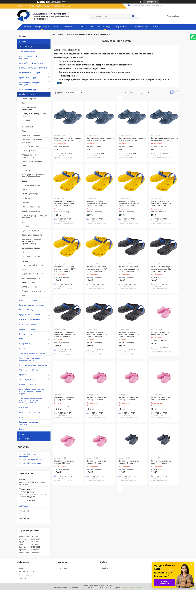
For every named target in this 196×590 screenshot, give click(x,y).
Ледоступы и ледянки (31, 256)
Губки (24, 189)
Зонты (24, 269)
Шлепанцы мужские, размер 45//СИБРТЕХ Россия (132, 139)
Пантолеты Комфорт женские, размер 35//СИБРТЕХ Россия (64, 203)
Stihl (21, 338)
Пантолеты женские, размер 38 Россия (96, 398)
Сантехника (24, 407)
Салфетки (26, 198)
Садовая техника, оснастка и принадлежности (31, 359)
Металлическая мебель (29, 324)
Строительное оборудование (31, 370)
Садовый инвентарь (27, 89)
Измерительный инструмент (31, 72)
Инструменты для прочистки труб (34, 115)
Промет (56, 27)
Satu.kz (109, 585)
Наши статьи (68, 27)
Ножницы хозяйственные (32, 265)
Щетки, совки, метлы (31, 230)
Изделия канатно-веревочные (29, 108)
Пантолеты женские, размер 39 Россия (128, 398)
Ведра (24, 181)
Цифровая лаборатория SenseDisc (29, 423)
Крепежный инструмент (29, 77)
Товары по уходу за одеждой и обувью (34, 216)
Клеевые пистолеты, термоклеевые (30, 156)
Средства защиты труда (29, 314)
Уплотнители (27, 170)
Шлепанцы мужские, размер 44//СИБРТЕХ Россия (100, 139)
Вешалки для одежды (31, 185)
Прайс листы (24, 439)
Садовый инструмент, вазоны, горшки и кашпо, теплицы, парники (32, 391)
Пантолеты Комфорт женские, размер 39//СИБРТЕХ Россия (64, 269)
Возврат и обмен (25, 575)
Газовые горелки (29, 98)
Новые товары (25, 334)
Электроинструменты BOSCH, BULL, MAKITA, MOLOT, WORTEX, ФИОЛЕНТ (32, 400)
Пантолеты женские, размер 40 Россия (160, 398)
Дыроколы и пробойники (32, 274)
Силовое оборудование (29, 310)
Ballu (21, 417)
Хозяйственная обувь (31, 211)
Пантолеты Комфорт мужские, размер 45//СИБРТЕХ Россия (128, 334)
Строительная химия (28, 300)
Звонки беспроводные (31, 278)
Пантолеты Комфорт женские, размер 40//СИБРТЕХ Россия (96, 269)
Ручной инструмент (27, 384)
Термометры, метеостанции (34, 291)
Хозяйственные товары (29, 94)
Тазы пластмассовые (31, 207)
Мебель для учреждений (29, 319)
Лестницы (26, 120)
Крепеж (22, 374)
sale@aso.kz (24, 506)
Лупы (24, 131)
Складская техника (27, 329)
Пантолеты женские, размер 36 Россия (160, 333)
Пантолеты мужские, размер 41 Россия (161, 462)
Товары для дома (26, 379)
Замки (24, 103)
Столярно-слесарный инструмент (28, 57)
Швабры (25, 226)
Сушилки (25, 202)
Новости (81, 27)
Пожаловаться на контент (132, 587)
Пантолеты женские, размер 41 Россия (64, 462)
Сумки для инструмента (32, 161)
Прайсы (105, 568)
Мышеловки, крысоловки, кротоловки (33, 140)
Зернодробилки (28, 282)
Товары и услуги (42, 27)
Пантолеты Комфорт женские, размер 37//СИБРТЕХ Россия (128, 203)
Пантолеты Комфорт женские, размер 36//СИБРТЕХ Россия (96, 203)
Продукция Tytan (26, 343)
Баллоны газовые (29, 287)
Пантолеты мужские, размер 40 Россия (128, 462)
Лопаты (25, 261)
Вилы (24, 252)
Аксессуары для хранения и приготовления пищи (33, 175)
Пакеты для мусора (30, 194)
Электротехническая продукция (32, 353)
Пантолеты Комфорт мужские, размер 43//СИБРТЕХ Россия (64, 334)
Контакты (156, 27)
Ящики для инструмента (32, 235)
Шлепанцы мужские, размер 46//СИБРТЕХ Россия (164, 139)
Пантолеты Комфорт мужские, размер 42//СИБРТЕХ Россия (161, 269)
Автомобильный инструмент (31, 63)
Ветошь (25, 295)
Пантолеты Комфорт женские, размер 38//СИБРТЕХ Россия (161, 203)
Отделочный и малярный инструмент (29, 83)
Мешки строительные (31, 135)
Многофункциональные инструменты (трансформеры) (32, 241)
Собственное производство (31, 412)
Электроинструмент (27, 51)
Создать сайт (55, 2)
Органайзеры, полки (30, 146)
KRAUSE (22, 348)
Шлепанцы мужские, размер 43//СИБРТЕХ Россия (68, 139)
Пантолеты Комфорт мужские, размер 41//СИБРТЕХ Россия (128, 269)
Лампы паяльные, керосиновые (29, 125)
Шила (24, 222)
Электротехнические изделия (31, 305)
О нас (91, 27)
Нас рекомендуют (104, 27)
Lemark (22, 429)
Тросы (24, 166)
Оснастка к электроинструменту (33, 365)
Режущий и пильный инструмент (33, 68)
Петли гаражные (29, 150)
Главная (27, 27)
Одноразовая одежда (31, 248)
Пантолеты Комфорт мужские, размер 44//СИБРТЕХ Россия (96, 334)
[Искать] (133, 16)
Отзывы (63, 568)
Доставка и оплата (140, 27)
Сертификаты (122, 27)
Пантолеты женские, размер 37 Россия (64, 398)
